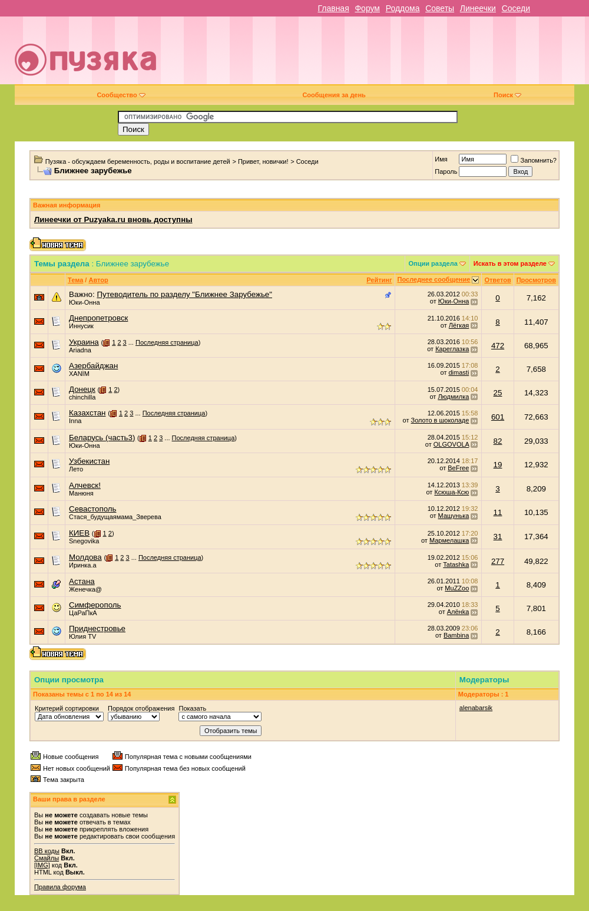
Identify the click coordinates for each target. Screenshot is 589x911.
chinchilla (82, 397)
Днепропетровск (98, 317)
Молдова (85, 557)
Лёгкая (459, 325)
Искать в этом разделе (510, 263)
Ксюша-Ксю (451, 492)
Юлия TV (82, 636)
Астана (82, 581)
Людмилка (453, 396)
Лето (76, 469)
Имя (441, 159)
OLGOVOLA (451, 444)
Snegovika (84, 540)
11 (498, 512)
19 (498, 464)
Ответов (497, 279)
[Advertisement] (409, 54)
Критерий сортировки (67, 708)
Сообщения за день (333, 94)
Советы (439, 8)
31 (498, 536)
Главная (333, 8)
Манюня (81, 493)
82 (498, 441)
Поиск (507, 94)
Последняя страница (166, 342)
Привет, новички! (263, 161)
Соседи (516, 8)
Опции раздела (433, 263)
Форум (367, 8)
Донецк (82, 389)
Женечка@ (85, 589)
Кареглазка (452, 348)
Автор (98, 279)
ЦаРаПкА (83, 612)
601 (497, 416)
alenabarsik (475, 707)
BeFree (458, 467)
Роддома (403, 8)
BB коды (46, 850)
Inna (75, 420)
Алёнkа (458, 611)
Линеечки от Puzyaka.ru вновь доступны (113, 219)
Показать (192, 708)
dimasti (458, 372)
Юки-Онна (84, 302)
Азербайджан (93, 365)
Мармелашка (449, 540)
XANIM (79, 373)
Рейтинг (379, 279)
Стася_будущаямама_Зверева (115, 516)
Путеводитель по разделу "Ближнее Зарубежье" (184, 294)
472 (497, 345)
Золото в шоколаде (440, 420)
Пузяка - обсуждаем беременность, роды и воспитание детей (137, 161)
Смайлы (46, 858)
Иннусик (81, 325)
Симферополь (95, 604)
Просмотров (536, 279)
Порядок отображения (141, 708)
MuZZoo (457, 588)
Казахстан (87, 412)
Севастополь (92, 508)
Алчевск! (85, 485)
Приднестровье (97, 628)
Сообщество (121, 94)
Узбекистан (89, 461)
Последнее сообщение (434, 279)
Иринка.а (83, 565)
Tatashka (456, 564)
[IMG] (42, 865)
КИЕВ (79, 533)
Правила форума (60, 886)
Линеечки (478, 8)
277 (497, 561)
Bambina (456, 635)
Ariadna (80, 350)
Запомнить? (534, 160)
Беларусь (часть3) (102, 437)
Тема (75, 279)
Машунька (453, 515)
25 (498, 392)
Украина (84, 342)
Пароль (446, 171)
